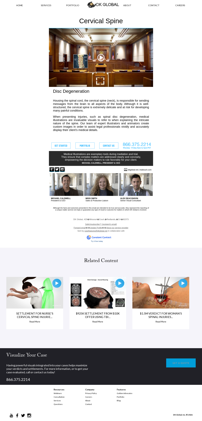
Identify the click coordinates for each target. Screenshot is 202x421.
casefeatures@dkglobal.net (95, 231)
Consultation (59, 397)
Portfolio (120, 397)
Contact (88, 404)
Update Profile (96, 228)
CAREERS (180, 5)
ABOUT (127, 5)
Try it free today (97, 241)
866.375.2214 (18, 379)
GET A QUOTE (180, 363)
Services (46, 5)
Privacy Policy (91, 393)
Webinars (58, 393)
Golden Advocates (124, 393)
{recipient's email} (101, 224)
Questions (58, 404)
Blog (119, 400)
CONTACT (153, 5)
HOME (19, 5)
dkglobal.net (133, 170)
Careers (88, 397)
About (87, 400)
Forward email (80, 228)
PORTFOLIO (72, 5)
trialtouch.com (146, 170)
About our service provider (117, 228)
